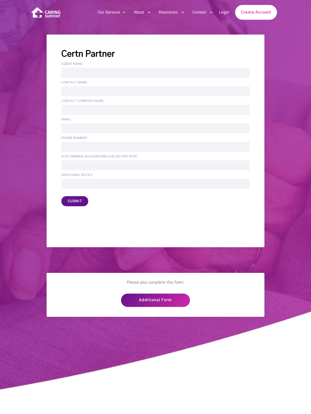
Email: (66, 119)
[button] (111, 12)
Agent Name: (72, 64)
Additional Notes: (77, 175)
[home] (46, 12)
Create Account (256, 12)
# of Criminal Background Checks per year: (99, 156)
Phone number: (74, 138)
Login (224, 12)
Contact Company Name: (82, 101)
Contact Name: (74, 82)
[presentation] (98, 220)
